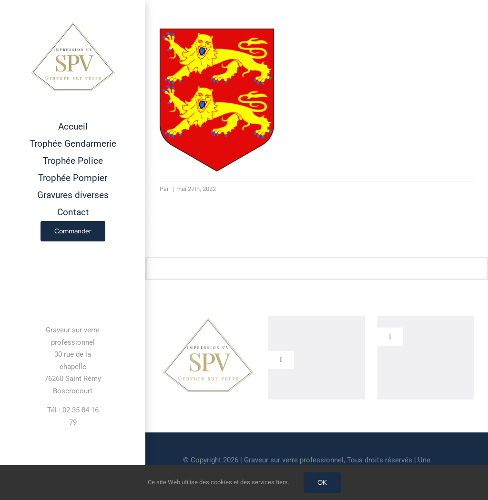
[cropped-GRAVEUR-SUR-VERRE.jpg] (207, 320)
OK (322, 482)
